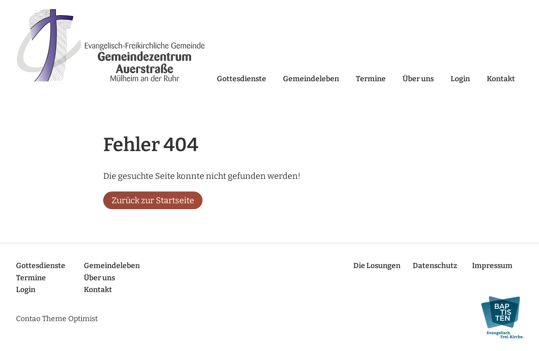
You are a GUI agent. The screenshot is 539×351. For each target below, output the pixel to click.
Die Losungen (376, 265)
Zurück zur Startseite (153, 200)
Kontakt (501, 78)
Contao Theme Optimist (57, 318)
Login (460, 78)
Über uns (418, 78)
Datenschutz (435, 265)
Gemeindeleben (311, 78)
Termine (371, 78)
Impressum (492, 265)
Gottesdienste (241, 78)
